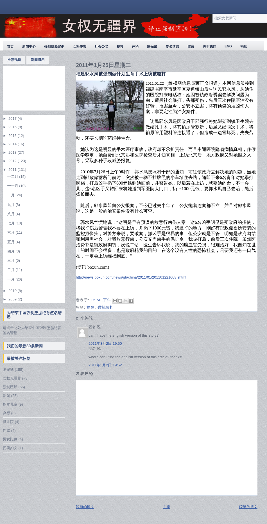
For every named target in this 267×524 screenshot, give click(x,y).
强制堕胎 (10, 387)
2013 (13, 152)
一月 (11, 279)
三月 (11, 260)
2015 (13, 136)
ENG (228, 46)
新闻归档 (37, 60)
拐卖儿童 (10, 404)
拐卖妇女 (10, 448)
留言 (190, 47)
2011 (13, 169)
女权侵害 (79, 47)
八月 (11, 214)
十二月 (13, 176)
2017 (13, 118)
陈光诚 (152, 47)
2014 (13, 144)
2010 (13, 291)
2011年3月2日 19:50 (105, 343)
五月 (11, 242)
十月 (11, 195)
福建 (91, 307)
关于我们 (209, 47)
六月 (11, 232)
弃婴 (6, 413)
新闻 (6, 396)
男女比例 (10, 439)
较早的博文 (248, 507)
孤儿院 (8, 422)
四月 (11, 251)
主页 (166, 507)
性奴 (6, 430)
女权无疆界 (12, 378)
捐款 (243, 47)
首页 (10, 47)
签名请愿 (172, 47)
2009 (13, 299)
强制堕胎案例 (54, 47)
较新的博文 (85, 507)
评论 (135, 47)
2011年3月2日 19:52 (105, 365)
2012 (13, 161)
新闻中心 (29, 47)
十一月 (13, 186)
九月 (11, 205)
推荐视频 (14, 60)
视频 (120, 47)
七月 (11, 223)
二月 (11, 270)
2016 (13, 127)
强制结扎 (106, 307)
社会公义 (101, 47)
